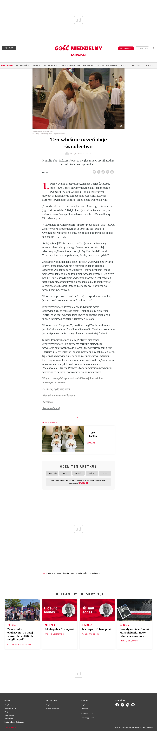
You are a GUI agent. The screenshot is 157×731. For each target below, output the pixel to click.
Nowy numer (7, 65)
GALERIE (36, 65)
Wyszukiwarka (152, 48)
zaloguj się (142, 48)
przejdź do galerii (78, 153)
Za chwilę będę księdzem (56, 389)
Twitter (103, 171)
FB (99, 171)
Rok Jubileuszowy (71, 65)
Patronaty (137, 65)
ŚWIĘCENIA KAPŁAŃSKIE (91, 573)
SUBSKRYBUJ (126, 48)
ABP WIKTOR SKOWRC (55, 573)
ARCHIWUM (88, 65)
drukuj (108, 171)
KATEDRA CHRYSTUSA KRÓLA (72, 573)
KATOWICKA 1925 (52, 65)
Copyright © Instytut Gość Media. (125, 727)
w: (64, 382)
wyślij (112, 171)
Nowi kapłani (93, 434)
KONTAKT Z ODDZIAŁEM (106, 65)
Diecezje (125, 65)
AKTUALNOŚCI (22, 65)
